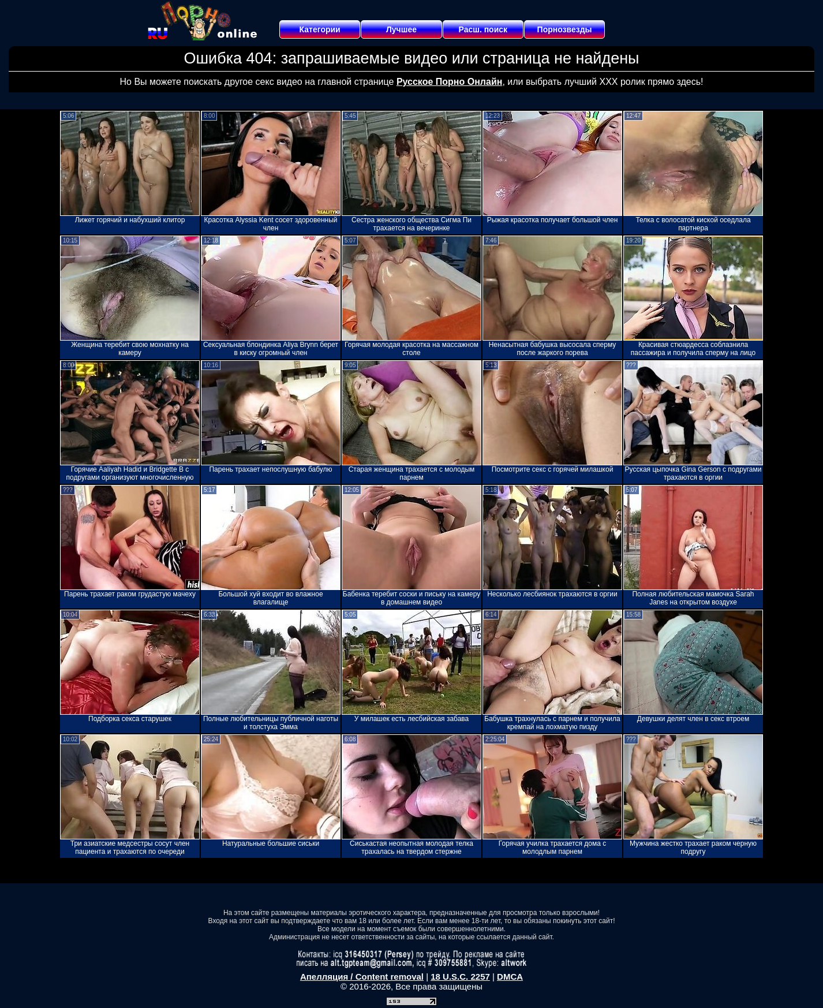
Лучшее (401, 29)
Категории (320, 29)
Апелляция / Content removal (362, 976)
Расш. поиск (482, 29)
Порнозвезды (564, 29)
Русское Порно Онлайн (449, 82)
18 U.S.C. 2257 (460, 976)
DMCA (510, 976)
